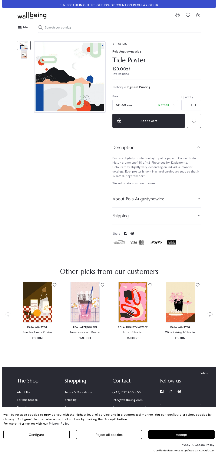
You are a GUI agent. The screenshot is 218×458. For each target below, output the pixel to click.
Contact (121, 381)
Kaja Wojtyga (37, 327)
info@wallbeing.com (127, 400)
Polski (203, 373)
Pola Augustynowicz (126, 51)
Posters (119, 44)
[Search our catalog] (41, 27)
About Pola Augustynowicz (156, 199)
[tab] (156, 147)
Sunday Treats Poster (37, 332)
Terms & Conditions (78, 392)
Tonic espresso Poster (85, 332)
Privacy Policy (59, 423)
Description (156, 147)
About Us (23, 392)
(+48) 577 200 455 (126, 392)
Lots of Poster (133, 332)
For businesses (27, 400)
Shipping (156, 215)
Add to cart (136, 120)
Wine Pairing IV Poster (180, 332)
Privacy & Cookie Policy (197, 445)
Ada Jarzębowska (85, 327)
